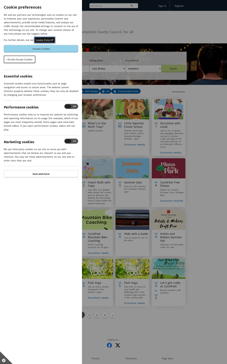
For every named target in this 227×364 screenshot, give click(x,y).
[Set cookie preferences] (6, 357)
